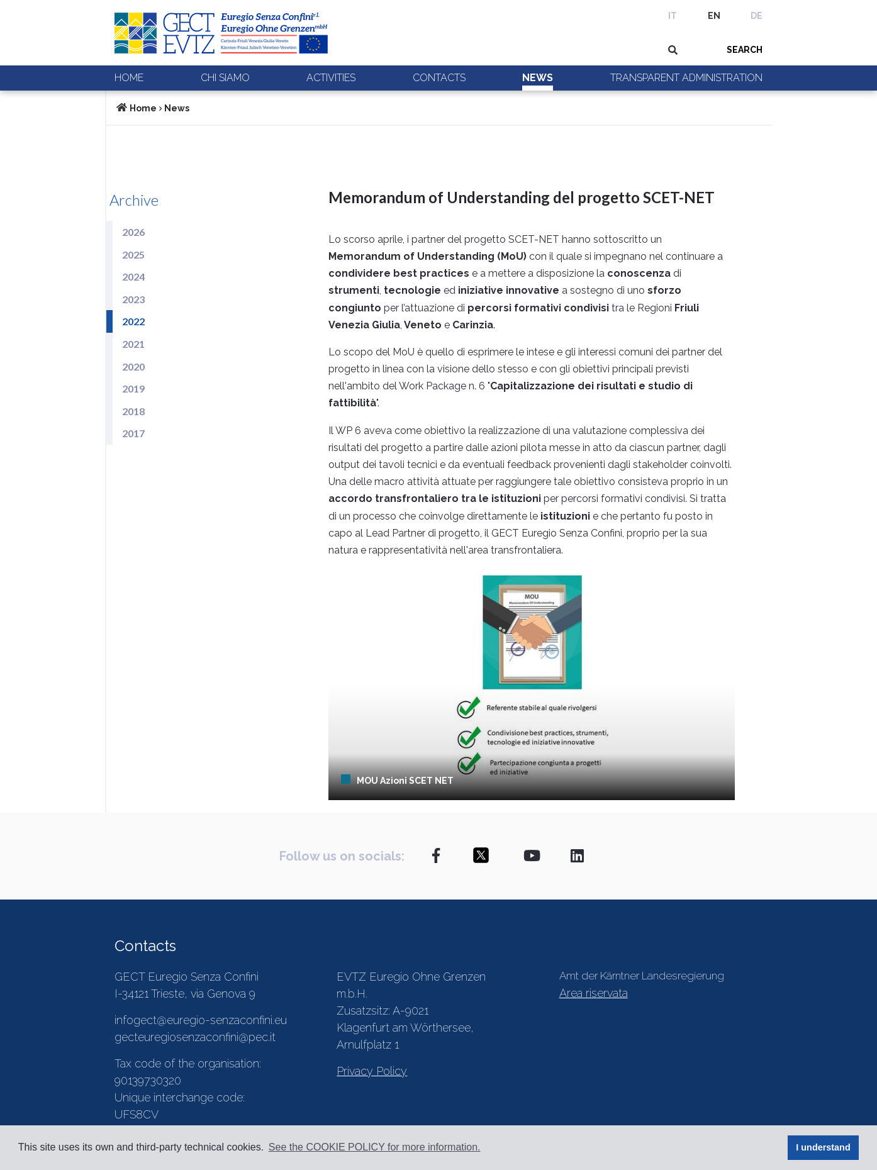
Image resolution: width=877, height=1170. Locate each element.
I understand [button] (823, 1147)
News (537, 78)
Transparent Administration (686, 78)
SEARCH (744, 50)
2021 (133, 344)
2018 (133, 411)
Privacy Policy (372, 1071)
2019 (133, 388)
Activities (330, 78)
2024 (133, 276)
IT (672, 16)
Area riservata (593, 993)
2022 (133, 321)
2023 (133, 299)
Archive (134, 200)
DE (756, 16)
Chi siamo (225, 78)
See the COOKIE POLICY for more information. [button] (375, 1147)
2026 (133, 232)
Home (129, 78)
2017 (133, 433)
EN (714, 16)
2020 (133, 366)
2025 (133, 254)
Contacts (439, 78)
